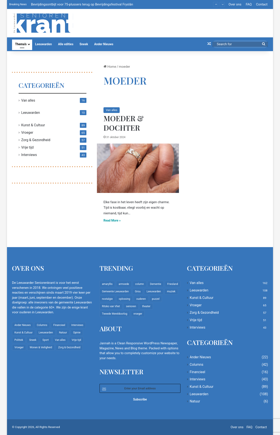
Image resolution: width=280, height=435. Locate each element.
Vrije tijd (27, 147)
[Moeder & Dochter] (138, 168)
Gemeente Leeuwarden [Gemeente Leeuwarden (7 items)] (115, 291)
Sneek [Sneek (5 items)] (32, 339)
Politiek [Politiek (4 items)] (18, 339)
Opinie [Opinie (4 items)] (76, 332)
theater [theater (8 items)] (146, 306)
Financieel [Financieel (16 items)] (59, 325)
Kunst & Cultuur (33, 125)
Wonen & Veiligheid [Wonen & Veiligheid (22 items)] (41, 347)
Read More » (112, 220)
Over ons (235, 4)
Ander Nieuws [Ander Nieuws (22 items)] (22, 325)
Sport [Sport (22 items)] (45, 339)
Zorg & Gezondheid (35, 140)
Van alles (111, 110)
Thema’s (21, 44)
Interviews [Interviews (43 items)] (77, 325)
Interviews (29, 155)
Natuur (195, 401)
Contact (262, 4)
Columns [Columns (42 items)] (42, 325)
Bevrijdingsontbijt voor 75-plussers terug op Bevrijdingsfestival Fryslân (82, 4)
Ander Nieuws (103, 44)
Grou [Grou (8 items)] (138, 291)
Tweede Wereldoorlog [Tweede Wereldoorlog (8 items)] (114, 313)
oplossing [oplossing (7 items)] (124, 298)
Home (109, 67)
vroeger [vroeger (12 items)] (137, 313)
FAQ (249, 4)
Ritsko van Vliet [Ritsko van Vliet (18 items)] (111, 306)
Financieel (197, 372)
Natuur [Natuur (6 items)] (63, 332)
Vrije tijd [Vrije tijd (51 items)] (76, 339)
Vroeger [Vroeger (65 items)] (19, 347)
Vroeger (27, 132)
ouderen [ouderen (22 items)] (141, 298)
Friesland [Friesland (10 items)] (172, 284)
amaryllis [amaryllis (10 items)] (107, 284)
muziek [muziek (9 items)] (171, 291)
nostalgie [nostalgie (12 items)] (107, 298)
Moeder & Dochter (123, 122)
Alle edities (65, 44)
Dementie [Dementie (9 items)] (155, 284)
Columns (196, 364)
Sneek (83, 44)
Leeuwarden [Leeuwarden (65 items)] (154, 291)
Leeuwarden (43, 44)
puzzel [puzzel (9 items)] (155, 298)
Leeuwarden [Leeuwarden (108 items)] (46, 332)
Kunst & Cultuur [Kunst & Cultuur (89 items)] (23, 332)
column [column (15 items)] (139, 284)
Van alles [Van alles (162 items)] (60, 339)
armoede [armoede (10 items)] (124, 284)
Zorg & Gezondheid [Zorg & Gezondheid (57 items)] (69, 347)
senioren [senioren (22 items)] (131, 306)
